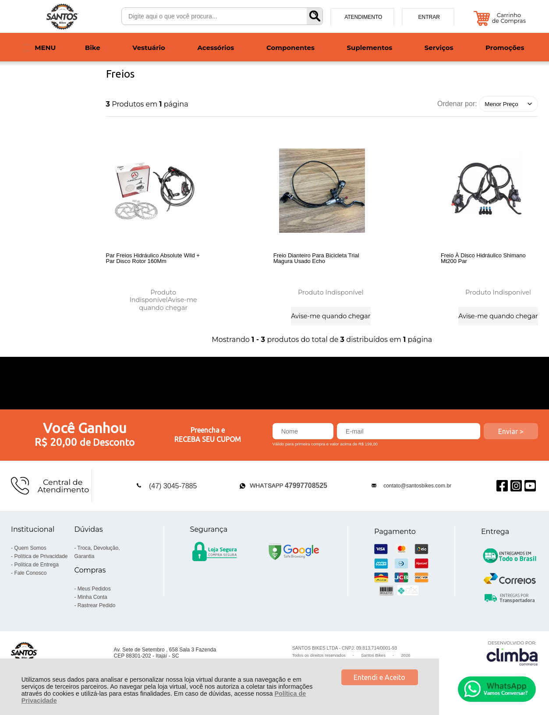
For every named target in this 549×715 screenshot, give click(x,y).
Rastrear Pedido (97, 611)
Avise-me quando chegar (168, 302)
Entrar (428, 17)
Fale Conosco (30, 578)
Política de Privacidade (40, 561)
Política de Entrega (36, 570)
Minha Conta (92, 602)
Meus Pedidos (94, 594)
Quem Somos (30, 553)
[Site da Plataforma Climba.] (512, 658)
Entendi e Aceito (379, 677)
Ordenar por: (457, 103)
